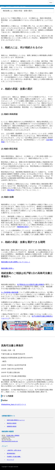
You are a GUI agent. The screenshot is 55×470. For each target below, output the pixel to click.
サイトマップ (10, 459)
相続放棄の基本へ (7, 268)
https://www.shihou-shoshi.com (10, 441)
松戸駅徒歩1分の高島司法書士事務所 (30, 284)
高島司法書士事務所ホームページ (16, 420)
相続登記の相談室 (11, 423)
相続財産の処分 (23, 227)
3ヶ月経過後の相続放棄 (9, 292)
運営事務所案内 (11, 453)
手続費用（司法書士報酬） (14, 456)
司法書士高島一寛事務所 (12, 435)
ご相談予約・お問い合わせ (14, 450)
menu (50, 2)
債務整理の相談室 (11, 426)
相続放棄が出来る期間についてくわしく (15, 262)
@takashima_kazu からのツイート (13, 404)
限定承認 (11, 190)
